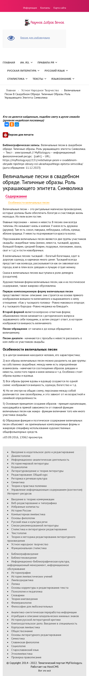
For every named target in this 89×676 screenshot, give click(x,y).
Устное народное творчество (40, 90)
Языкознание (61, 78)
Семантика (17, 482)
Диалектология (20, 456)
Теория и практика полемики (29, 486)
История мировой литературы (30, 463)
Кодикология (19, 467)
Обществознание (22, 631)
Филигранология (21, 602)
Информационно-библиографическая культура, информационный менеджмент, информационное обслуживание (38, 565)
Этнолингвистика (21, 653)
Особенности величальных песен (28, 202)
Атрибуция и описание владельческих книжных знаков (45, 616)
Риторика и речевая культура (29, 478)
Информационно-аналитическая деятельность (40, 459)
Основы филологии (23, 518)
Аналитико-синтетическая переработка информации (44, 612)
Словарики (17, 595)
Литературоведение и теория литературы (37, 471)
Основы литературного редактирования (36, 635)
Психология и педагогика (26, 591)
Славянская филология (25, 642)
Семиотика (18, 638)
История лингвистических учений (31, 576)
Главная (9, 62)
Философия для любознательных (32, 606)
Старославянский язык (25, 650)
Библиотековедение (24, 557)
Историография (21, 572)
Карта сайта (60, 7)
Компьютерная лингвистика (28, 514)
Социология (18, 646)
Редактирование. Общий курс (29, 474)
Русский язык (54, 70)
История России (21, 510)
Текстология (18, 533)
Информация (30, 7)
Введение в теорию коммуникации (32, 499)
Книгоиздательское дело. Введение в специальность (44, 623)
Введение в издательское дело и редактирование (42, 452)
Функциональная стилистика (28, 548)
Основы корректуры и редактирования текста (39, 587)
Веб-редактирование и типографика (34, 503)
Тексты (38, 78)
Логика (15, 584)
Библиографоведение (24, 554)
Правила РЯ (46, 62)
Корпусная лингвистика (25, 627)
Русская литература (21, 70)
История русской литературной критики (36, 619)
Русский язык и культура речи (29, 522)
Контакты (45, 7)
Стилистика (15, 78)
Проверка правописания (26, 657)
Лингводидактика (22, 580)
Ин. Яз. (24, 62)
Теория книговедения (24, 599)
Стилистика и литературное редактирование (39, 529)
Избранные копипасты (25, 506)
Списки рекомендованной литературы (35, 525)
